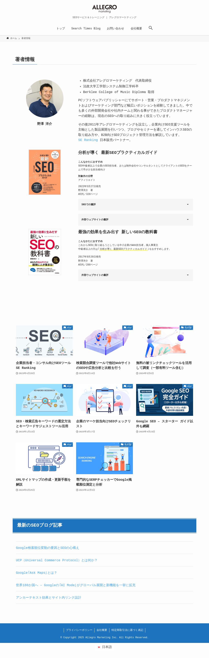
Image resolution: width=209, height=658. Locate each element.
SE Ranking (88, 140)
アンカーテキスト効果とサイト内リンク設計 (48, 598)
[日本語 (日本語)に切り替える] (104, 647)
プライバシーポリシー (79, 630)
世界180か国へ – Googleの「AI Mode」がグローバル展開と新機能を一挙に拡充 (76, 585)
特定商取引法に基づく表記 (127, 630)
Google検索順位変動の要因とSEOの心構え (47, 548)
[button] (150, 28)
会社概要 (102, 630)
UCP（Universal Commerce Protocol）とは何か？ (57, 560)
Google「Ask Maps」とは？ (36, 573)
